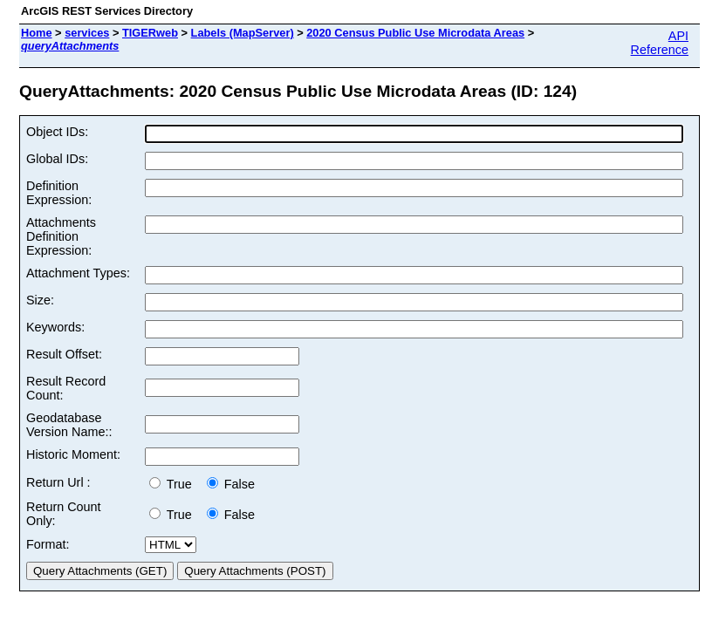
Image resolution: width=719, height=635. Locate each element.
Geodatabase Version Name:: (69, 425)
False (231, 484)
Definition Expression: (59, 193)
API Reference (659, 43)
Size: (40, 300)
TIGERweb (150, 32)
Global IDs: (57, 159)
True (174, 484)
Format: (48, 544)
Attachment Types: (78, 273)
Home (36, 32)
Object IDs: (57, 132)
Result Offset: (64, 354)
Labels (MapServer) (242, 32)
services (87, 32)
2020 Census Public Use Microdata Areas (415, 32)
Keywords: (55, 327)
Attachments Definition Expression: (61, 236)
